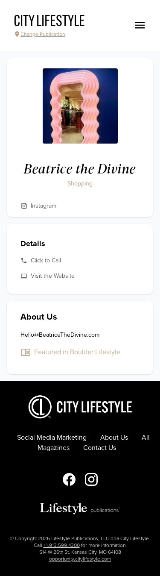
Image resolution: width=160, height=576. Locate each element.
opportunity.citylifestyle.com (80, 559)
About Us (114, 437)
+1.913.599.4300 (62, 545)
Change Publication (39, 34)
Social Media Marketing (52, 437)
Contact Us (99, 448)
